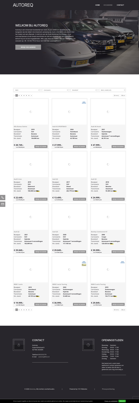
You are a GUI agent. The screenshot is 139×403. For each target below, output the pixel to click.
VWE (79, 389)
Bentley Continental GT (99, 232)
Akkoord (122, 401)
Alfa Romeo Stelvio (20, 127)
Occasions (108, 5)
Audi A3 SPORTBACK (59, 127)
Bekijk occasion (40, 146)
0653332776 (42, 346)
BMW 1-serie (18, 284)
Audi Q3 (94, 179)
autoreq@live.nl (43, 348)
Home (97, 5)
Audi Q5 (55, 232)
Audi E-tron (18, 179)
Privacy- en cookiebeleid (111, 401)
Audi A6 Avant (96, 127)
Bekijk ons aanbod (28, 47)
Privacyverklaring (108, 389)
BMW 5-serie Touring (98, 284)
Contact (120, 5)
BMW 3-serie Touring (59, 284)
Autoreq (32, 389)
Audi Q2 (55, 179)
